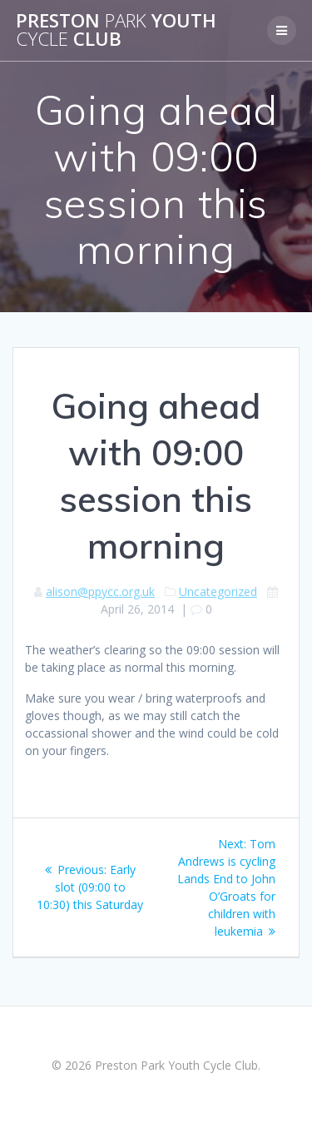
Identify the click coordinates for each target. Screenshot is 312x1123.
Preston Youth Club (116, 30)
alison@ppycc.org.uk (100, 591)
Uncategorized (218, 591)
